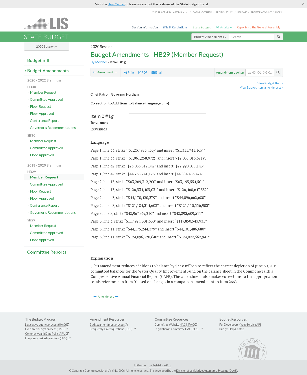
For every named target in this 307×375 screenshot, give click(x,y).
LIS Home (140, 365)
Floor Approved (42, 113)
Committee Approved (46, 99)
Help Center (116, 4)
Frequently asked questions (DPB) (46, 338)
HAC (183, 324)
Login (278, 12)
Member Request (43, 92)
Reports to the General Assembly (258, 27)
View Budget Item (270, 83)
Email (157, 72)
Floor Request (40, 106)
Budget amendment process (107, 324)
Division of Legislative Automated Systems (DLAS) (206, 370)
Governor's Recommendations (53, 127)
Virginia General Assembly (168, 12)
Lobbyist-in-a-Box (160, 365)
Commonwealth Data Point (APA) (45, 333)
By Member (99, 62)
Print (129, 72)
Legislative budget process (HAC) (45, 324)
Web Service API (250, 324)
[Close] (303, 4)
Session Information (145, 27)
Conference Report (44, 120)
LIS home (242, 12)
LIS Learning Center (200, 12)
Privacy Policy (224, 12)
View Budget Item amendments (261, 87)
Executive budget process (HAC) (45, 329)
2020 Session (46, 46)
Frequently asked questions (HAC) (111, 329)
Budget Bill (38, 60)
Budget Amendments (210, 37)
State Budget (202, 27)
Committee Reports (46, 251)
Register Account (261, 12)
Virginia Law (224, 27)
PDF (142, 72)
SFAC (190, 324)
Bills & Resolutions (175, 27)
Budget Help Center (231, 329)
